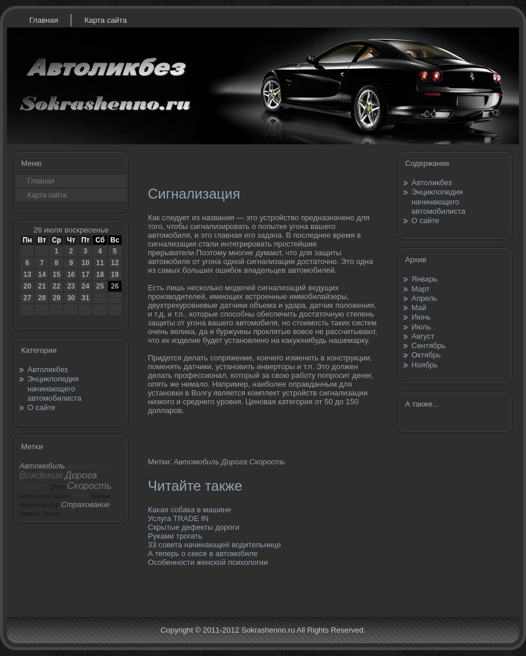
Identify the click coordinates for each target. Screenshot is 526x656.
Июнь (421, 317)
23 (71, 286)
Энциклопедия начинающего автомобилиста (54, 388)
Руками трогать (175, 536)
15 (56, 274)
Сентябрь (428, 345)
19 (115, 274)
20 (27, 286)
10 (85, 263)
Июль (421, 326)
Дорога (234, 461)
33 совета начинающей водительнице (214, 544)
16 (71, 274)
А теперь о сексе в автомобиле (203, 553)
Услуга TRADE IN (178, 518)
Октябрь (426, 354)
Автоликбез (47, 369)
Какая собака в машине (189, 509)
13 (27, 274)
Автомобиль (196, 461)
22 (56, 286)
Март (420, 288)
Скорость (267, 461)
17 (85, 274)
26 (115, 286)
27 (27, 298)
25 (99, 286)
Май (418, 307)
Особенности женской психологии (208, 562)
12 (115, 263)
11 (99, 263)
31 (85, 298)
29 (56, 298)
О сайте (41, 407)
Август (422, 336)
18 (99, 274)
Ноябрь (424, 364)
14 (42, 274)
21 (42, 286)
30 (71, 298)
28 (42, 298)
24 (85, 286)
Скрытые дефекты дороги (194, 527)
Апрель (424, 298)
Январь (424, 279)
